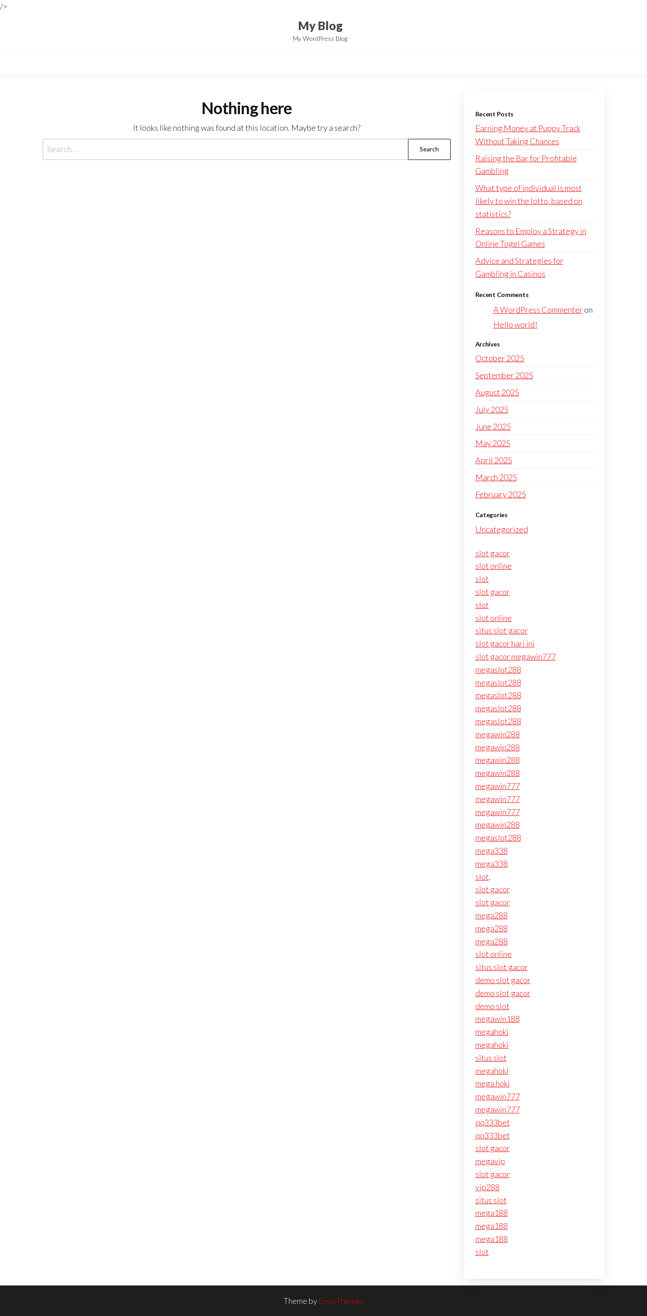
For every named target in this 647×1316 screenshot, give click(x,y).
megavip (490, 1161)
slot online (493, 566)
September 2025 (504, 375)
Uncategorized (501, 529)
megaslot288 (498, 669)
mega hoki (492, 1083)
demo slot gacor (503, 980)
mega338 (491, 850)
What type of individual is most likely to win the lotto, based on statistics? (528, 201)
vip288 (487, 1187)
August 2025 (497, 392)
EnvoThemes (341, 1301)
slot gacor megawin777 (515, 656)
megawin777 (497, 786)
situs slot (491, 1058)
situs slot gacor (501, 630)
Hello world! (515, 324)
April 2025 (493, 460)
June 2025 (493, 426)
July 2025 (492, 409)
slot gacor (492, 553)
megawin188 (497, 1019)
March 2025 (496, 477)
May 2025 (492, 443)
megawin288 (497, 734)
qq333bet (492, 1122)
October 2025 (499, 358)
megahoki (492, 1032)
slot (482, 579)
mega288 (491, 915)
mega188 (491, 1213)
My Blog (320, 25)
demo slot (492, 1006)
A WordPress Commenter (538, 310)
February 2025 (500, 494)
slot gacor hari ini (505, 643)
